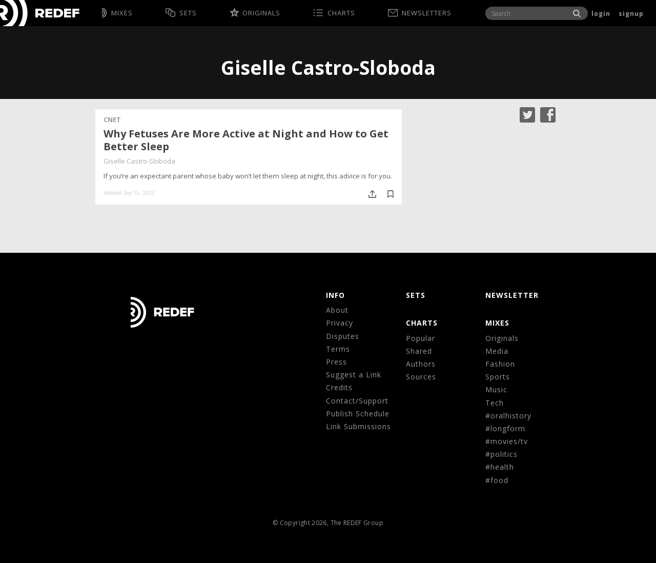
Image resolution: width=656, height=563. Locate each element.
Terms (338, 349)
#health (499, 467)
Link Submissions (358, 426)
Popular (420, 338)
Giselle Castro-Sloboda (139, 161)
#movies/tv (506, 441)
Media (496, 351)
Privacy (339, 323)
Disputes (342, 336)
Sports (497, 376)
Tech (494, 403)
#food (496, 480)
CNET (112, 119)
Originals (502, 338)
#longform (505, 428)
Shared (419, 351)
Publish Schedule (357, 413)
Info (335, 295)
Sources (421, 376)
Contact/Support (357, 401)
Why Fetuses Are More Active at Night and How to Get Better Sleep (246, 140)
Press (336, 362)
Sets (415, 295)
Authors (421, 364)
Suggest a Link (353, 374)
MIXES (497, 323)
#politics (501, 454)
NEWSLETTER (512, 295)
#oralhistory (508, 415)
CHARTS (422, 323)
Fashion (500, 364)
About (337, 310)
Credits (339, 387)
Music (496, 389)
